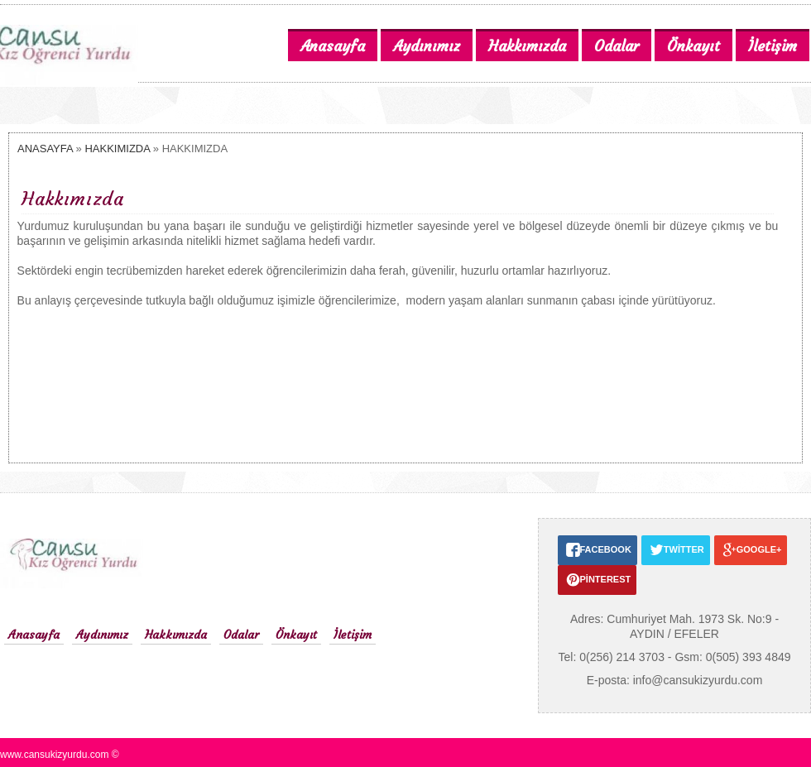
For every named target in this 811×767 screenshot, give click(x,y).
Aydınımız (102, 634)
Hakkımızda (176, 634)
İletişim (353, 634)
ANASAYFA (45, 148)
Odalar (241, 634)
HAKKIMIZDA (117, 148)
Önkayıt (296, 634)
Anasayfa (34, 634)
